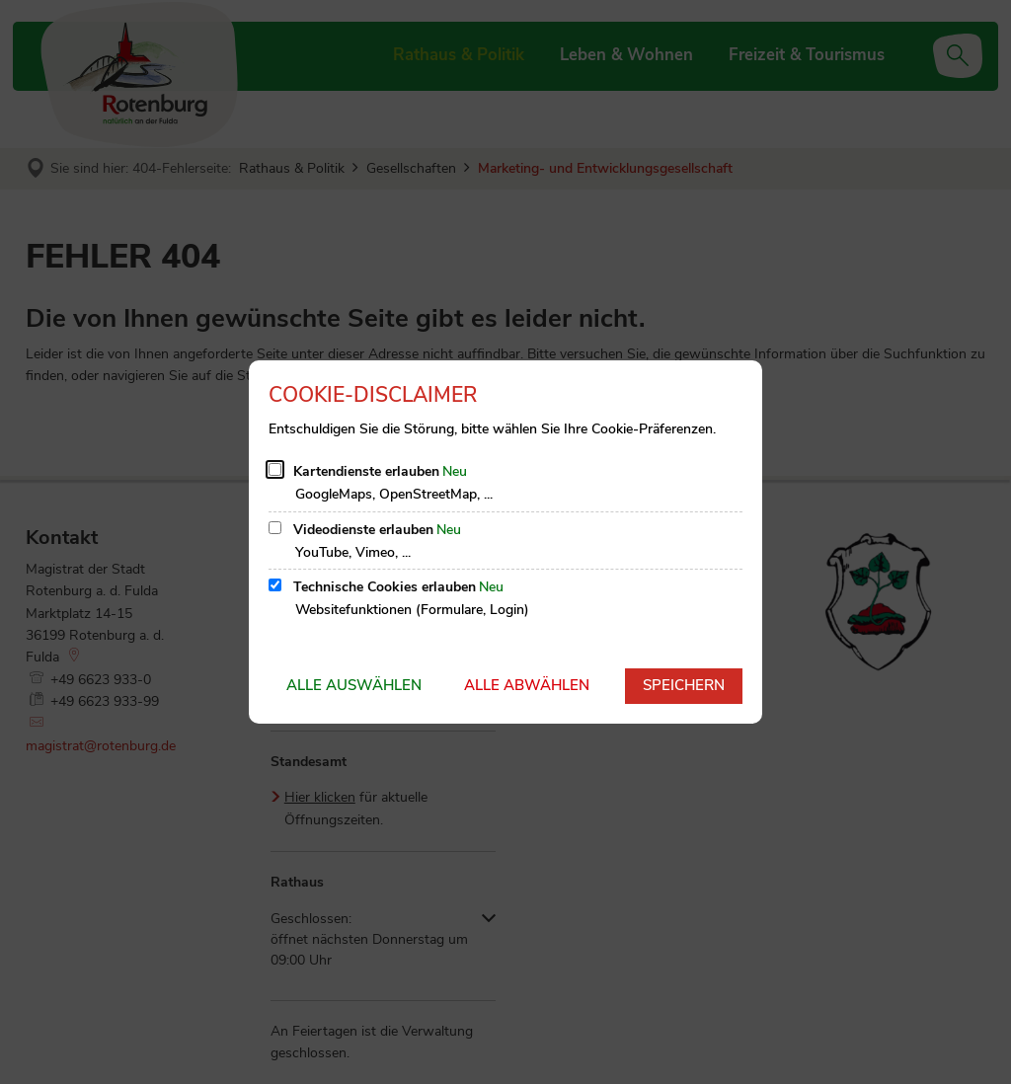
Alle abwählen (526, 685)
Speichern (684, 685)
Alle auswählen (354, 685)
